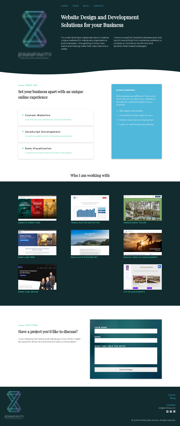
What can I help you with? (110, 346)
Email (98, 337)
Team (75, 6)
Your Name (101, 327)
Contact (99, 6)
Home (64, 6)
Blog (86, 6)
